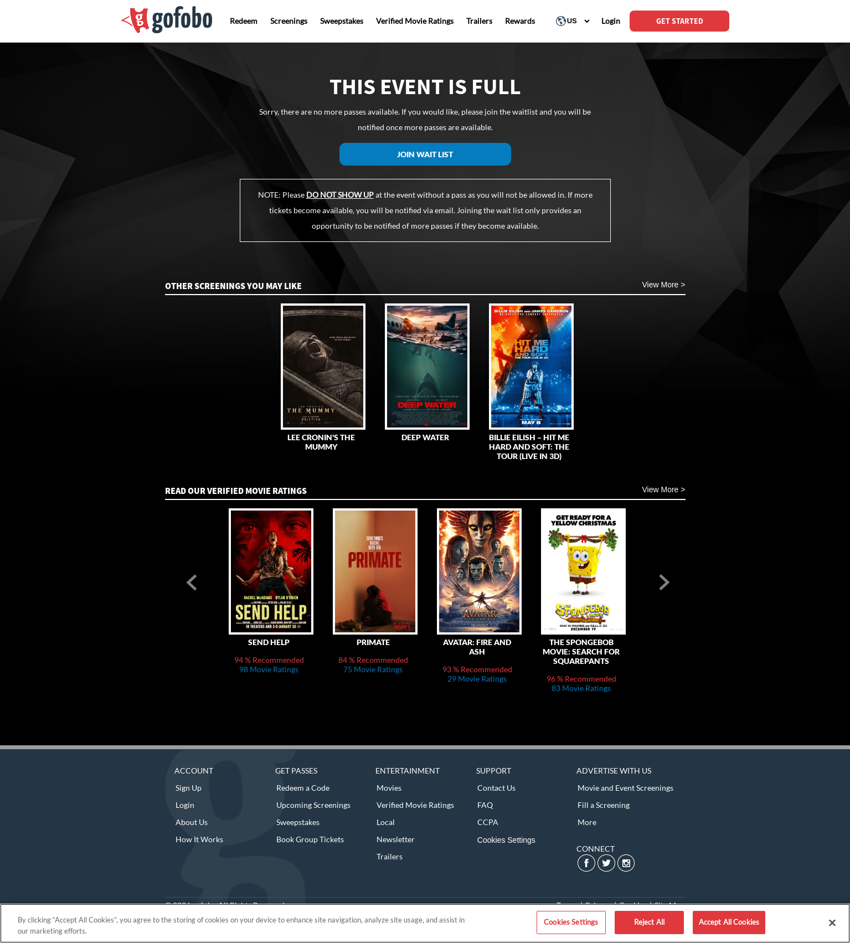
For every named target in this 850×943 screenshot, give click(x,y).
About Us (192, 822)
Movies (389, 787)
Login (185, 805)
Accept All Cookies (729, 922)
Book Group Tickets (310, 839)
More (587, 822)
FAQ (485, 805)
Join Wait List (425, 154)
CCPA (487, 822)
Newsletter (396, 839)
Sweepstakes (298, 822)
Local (386, 822)
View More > (664, 284)
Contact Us (496, 787)
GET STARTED (679, 21)
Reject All (649, 922)
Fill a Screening (604, 805)
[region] (425, 923)
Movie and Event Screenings (625, 787)
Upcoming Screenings (313, 805)
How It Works (199, 839)
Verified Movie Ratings (415, 805)
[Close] (832, 922)
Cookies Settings (506, 840)
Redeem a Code (302, 787)
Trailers (390, 856)
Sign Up (189, 787)
